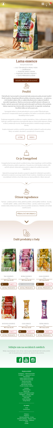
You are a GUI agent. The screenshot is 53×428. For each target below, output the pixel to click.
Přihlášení (26, 414)
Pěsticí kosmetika (26, 399)
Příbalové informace (26, 214)
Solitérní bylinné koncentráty (26, 378)
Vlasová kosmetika (26, 396)
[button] (9, 260)
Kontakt (26, 423)
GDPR (26, 421)
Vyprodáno (27, 284)
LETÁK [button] (20, 137)
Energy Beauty (26, 400)
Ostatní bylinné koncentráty (26, 379)
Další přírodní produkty (26, 384)
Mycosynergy (26, 376)
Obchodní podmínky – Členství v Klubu (26, 418)
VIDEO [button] (31, 137)
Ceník (26, 407)
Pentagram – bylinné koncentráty (26, 373)
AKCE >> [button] (13, 284)
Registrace (26, 415)
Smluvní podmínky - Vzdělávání (26, 420)
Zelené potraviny (27, 389)
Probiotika (26, 388)
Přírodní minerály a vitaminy (26, 386)
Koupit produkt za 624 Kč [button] (26, 80)
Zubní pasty (26, 397)
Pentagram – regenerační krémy (26, 375)
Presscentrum (26, 409)
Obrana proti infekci (26, 381)
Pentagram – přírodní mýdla (26, 394)
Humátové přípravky (26, 382)
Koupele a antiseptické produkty (26, 393)
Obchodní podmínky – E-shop (26, 417)
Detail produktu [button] (8, 288)
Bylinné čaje (26, 391)
